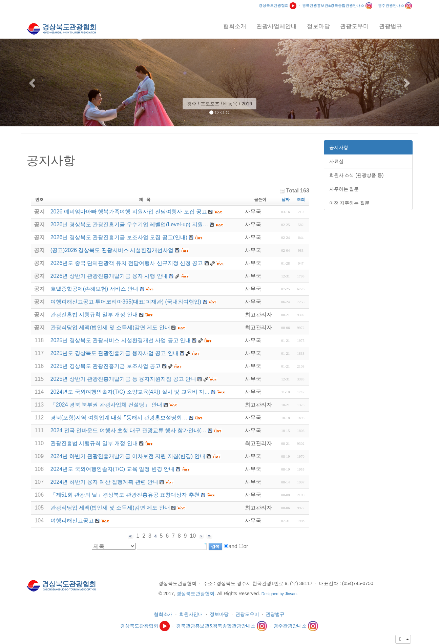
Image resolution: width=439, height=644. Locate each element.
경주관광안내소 (395, 5)
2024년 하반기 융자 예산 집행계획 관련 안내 (104, 482)
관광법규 (275, 614)
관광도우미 (247, 614)
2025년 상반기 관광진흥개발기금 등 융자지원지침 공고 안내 (123, 379)
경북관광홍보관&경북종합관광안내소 (337, 5)
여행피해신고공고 (72, 520)
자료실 (336, 161)
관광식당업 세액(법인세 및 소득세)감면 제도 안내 (110, 508)
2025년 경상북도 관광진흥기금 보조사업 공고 (105, 366)
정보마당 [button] (318, 26)
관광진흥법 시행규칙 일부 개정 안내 (94, 443)
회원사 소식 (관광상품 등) (356, 175)
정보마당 (219, 614)
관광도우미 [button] (354, 26)
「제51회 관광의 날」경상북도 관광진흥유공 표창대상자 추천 (125, 495)
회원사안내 (191, 614)
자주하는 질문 (344, 189)
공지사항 (338, 147)
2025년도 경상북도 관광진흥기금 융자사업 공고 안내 (114, 353)
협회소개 (163, 614)
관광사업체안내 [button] (276, 26)
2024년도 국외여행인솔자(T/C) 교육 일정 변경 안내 (112, 469)
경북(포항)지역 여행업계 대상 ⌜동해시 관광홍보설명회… (118, 417)
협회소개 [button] (234, 26)
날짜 (285, 199)
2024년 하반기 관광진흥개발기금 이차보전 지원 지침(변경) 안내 (127, 456)
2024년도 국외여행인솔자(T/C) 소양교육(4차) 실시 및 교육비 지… (130, 392)
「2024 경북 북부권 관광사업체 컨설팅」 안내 (106, 405)
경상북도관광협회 (277, 5)
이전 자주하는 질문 (349, 203)
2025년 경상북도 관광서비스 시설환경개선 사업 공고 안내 (120, 340)
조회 (301, 199)
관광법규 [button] (390, 26)
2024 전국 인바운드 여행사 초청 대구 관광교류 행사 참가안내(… (128, 430)
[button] (33, 82)
